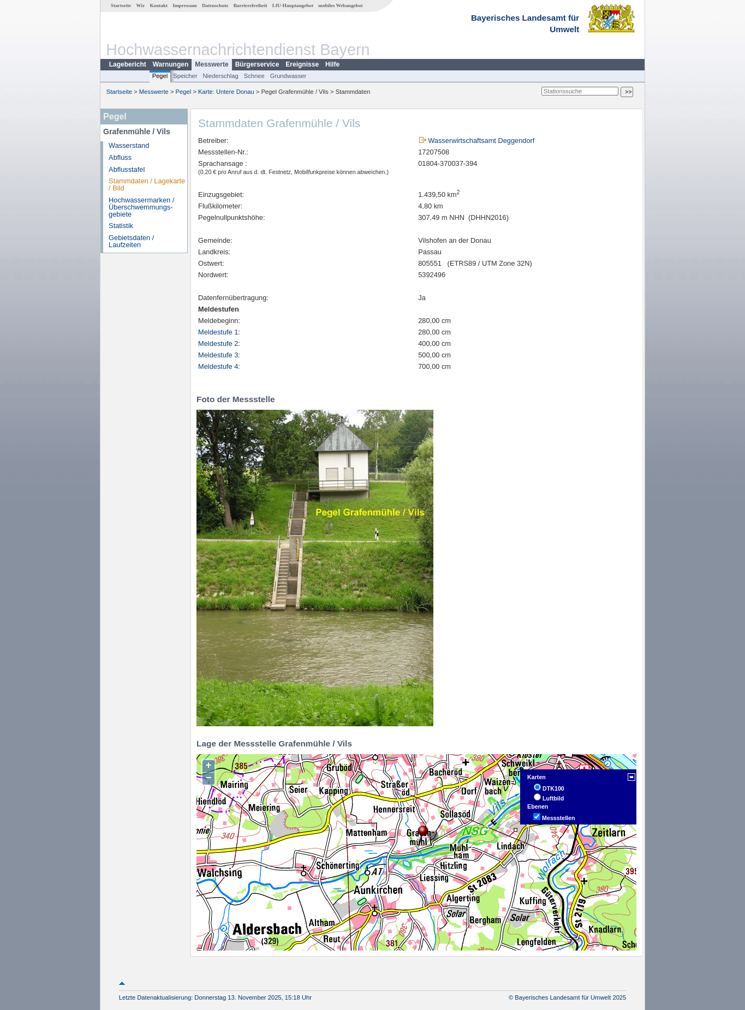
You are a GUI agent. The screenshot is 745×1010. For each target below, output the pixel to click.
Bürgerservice (257, 64)
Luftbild (553, 798)
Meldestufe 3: (219, 355)
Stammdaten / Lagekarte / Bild (147, 184)
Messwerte (211, 64)
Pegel (160, 76)
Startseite (121, 5)
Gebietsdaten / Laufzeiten (131, 241)
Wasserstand (129, 145)
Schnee (254, 76)
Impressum (184, 5)
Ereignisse (302, 64)
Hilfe (332, 64)
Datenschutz (215, 5)
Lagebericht (127, 64)
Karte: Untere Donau (226, 91)
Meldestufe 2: (219, 343)
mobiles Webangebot (340, 5)
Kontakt (159, 5)
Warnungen (171, 64)
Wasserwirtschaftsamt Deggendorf (481, 140)
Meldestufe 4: (219, 366)
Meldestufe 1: (219, 332)
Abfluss (120, 157)
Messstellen (558, 818)
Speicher (185, 76)
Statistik (121, 226)
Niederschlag (220, 76)
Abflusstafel (127, 169)
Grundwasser (288, 76)
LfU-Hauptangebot (292, 5)
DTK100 (553, 788)
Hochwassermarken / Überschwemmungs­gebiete (141, 207)
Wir (140, 5)
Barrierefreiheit (250, 5)
